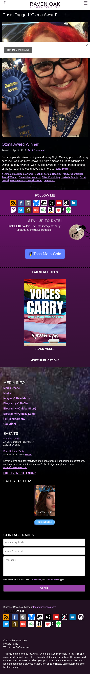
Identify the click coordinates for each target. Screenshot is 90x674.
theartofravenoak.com (44, 607)
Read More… (63, 168)
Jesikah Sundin (69, 177)
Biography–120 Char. (16, 403)
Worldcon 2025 (11, 438)
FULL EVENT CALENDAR (19, 473)
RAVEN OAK (45, 4)
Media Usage (11, 388)
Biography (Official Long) (19, 413)
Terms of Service (52, 580)
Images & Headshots (16, 398)
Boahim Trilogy (60, 174)
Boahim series (43, 174)
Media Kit (9, 393)
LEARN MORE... (45, 349)
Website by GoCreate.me (16, 647)
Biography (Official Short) (19, 408)
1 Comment (38, 150)
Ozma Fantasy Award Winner (26, 180)
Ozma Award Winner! (21, 144)
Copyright (9, 424)
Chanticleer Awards (30, 177)
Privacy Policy (36, 580)
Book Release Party (13, 451)
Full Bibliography (14, 419)
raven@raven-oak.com (15, 467)
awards (29, 174)
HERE (18, 226)
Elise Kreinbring (51, 177)
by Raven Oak (19, 640)
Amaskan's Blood (14, 174)
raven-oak (49, 180)
